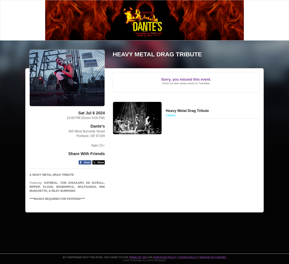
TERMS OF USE (138, 257)
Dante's (98, 126)
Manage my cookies (212, 257)
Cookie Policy (188, 257)
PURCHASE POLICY (165, 257)
